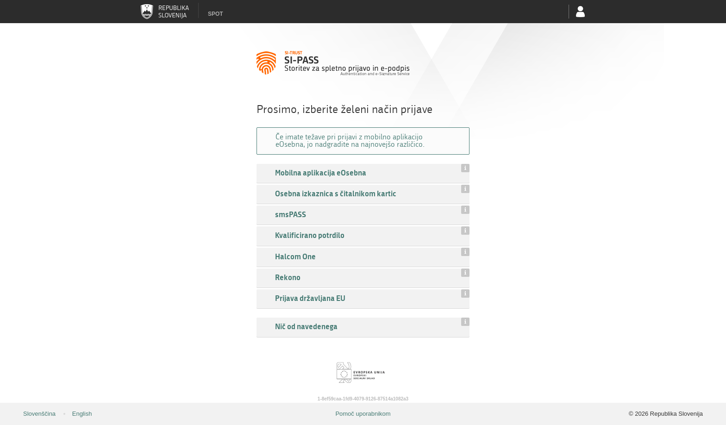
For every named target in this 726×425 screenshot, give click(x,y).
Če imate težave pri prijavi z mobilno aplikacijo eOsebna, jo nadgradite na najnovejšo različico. (350, 140)
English (82, 413)
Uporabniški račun (580, 11)
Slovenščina (39, 413)
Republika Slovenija (165, 11)
